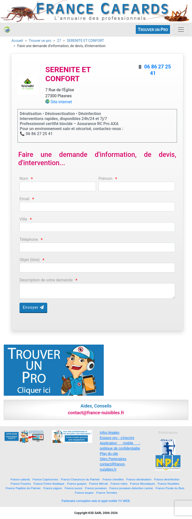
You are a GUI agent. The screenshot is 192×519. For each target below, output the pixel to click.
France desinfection (167, 479)
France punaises (95, 488)
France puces (73, 488)
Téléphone (29, 239)
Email (25, 199)
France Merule (98, 483)
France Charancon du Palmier (80, 479)
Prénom (105, 178)
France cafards (20, 479)
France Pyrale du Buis (170, 488)
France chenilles (113, 479)
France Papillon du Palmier (23, 488)
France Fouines (20, 483)
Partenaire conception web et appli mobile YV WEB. (96, 501)
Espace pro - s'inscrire (117, 438)
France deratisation (139, 479)
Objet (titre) (30, 260)
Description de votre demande (46, 280)
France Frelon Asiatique (49, 483)
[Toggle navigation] (181, 30)
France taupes (84, 492)
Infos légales (110, 433)
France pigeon (53, 488)
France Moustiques (142, 483)
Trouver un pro (40, 41)
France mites (119, 483)
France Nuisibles (168, 483)
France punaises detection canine (131, 488)
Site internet (61, 101)
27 (59, 41)
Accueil (17, 41)
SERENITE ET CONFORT (85, 41)
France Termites (106, 492)
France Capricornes (45, 479)
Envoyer (33, 307)
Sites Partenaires (113, 459)
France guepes (76, 483)
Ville (23, 219)
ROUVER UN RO (153, 29)
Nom (24, 178)
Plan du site (109, 454)
